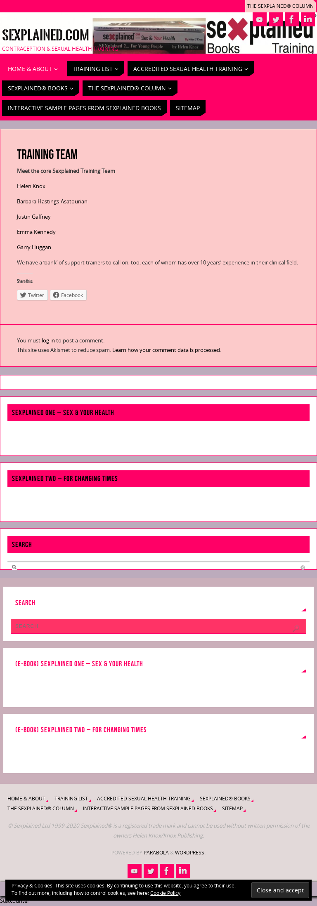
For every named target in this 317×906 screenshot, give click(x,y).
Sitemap (232, 808)
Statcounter (14, 900)
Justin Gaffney (34, 216)
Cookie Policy (165, 893)
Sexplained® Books (225, 798)
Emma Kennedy (36, 232)
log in (48, 340)
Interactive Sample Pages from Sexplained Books (148, 808)
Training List (71, 798)
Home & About (26, 798)
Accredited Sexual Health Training (144, 798)
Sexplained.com (45, 35)
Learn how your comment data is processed (166, 350)
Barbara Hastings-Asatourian (52, 201)
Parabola (156, 852)
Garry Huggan (34, 247)
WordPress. (190, 852)
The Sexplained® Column (280, 5)
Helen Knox (31, 186)
